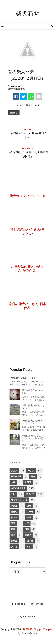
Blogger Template (44, 629)
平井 (29, 546)
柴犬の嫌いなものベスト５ (23, 377)
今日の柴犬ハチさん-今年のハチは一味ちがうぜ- (33, 438)
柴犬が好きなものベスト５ (33, 391)
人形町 (30, 511)
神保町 (14, 511)
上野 (29, 505)
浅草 (13, 523)
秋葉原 (14, 505)
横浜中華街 (16, 476)
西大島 (14, 517)
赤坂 (29, 517)
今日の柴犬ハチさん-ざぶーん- (33, 406)
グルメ (14, 470)
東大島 (14, 540)
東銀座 (28, 534)
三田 (13, 494)
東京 (13, 534)
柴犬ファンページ (19, 500)
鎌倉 (33, 476)
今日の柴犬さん (18, 488)
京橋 (13, 482)
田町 (27, 529)
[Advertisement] (27, 343)
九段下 (28, 482)
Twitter (37, 603)
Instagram (27, 616)
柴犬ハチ (14, 112)
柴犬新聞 (27, 13)
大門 (27, 523)
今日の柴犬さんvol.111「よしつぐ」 (33, 422)
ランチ (31, 470)
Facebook (18, 603)
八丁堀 (14, 546)
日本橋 (30, 540)
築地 (13, 529)
